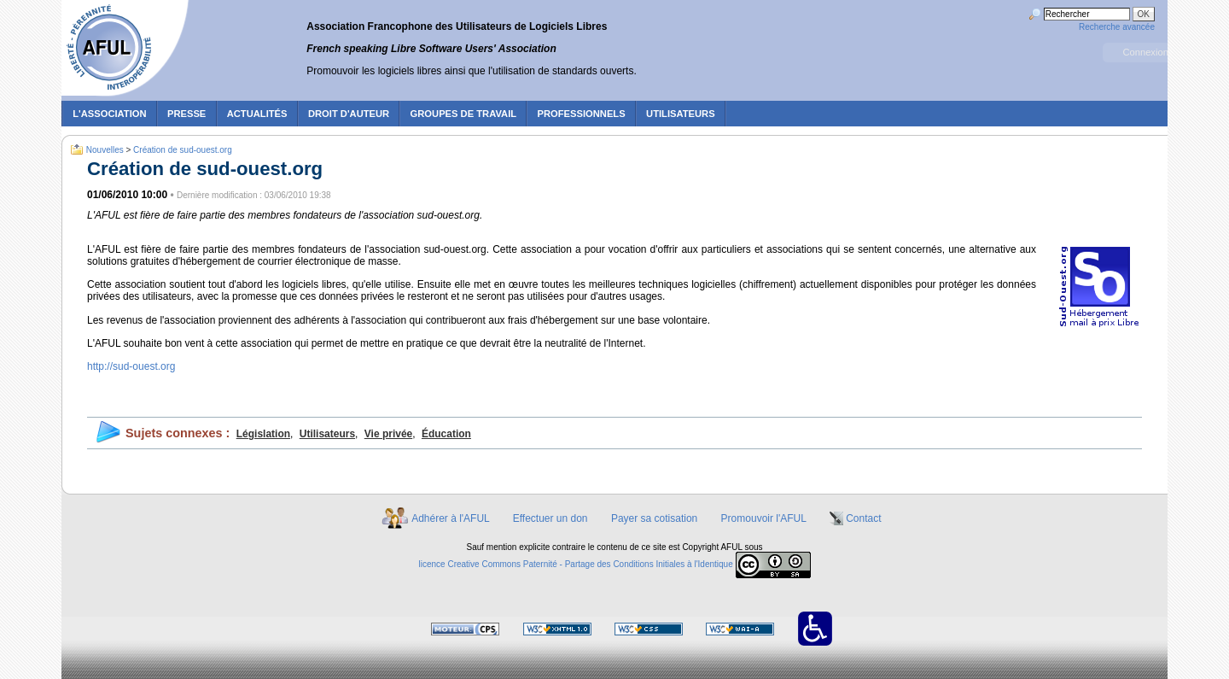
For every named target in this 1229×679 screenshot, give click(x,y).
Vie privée (388, 434)
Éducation (446, 434)
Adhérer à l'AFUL (450, 518)
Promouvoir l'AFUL (764, 518)
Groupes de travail (464, 113)
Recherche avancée (1117, 27)
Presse (186, 113)
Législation (263, 434)
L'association (109, 113)
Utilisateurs (327, 434)
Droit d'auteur (348, 113)
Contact (863, 518)
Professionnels (581, 113)
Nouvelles (105, 150)
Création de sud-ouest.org (182, 150)
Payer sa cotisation (654, 518)
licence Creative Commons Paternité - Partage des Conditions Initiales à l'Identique (576, 565)
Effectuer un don (550, 518)
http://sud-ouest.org (131, 366)
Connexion (1145, 52)
